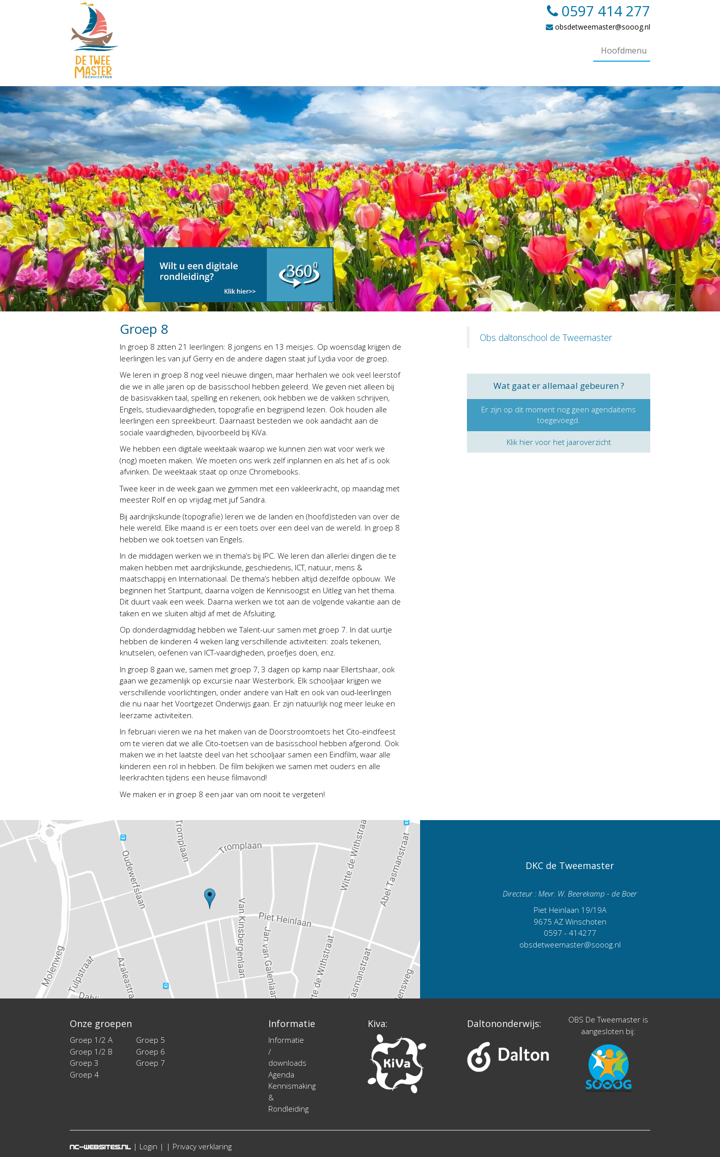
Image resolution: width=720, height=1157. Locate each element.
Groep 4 (84, 1074)
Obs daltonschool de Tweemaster (546, 337)
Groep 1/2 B (91, 1051)
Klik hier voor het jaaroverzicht (559, 442)
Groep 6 (150, 1051)
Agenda (281, 1074)
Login (148, 1146)
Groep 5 (150, 1040)
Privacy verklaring (202, 1146)
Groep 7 (150, 1063)
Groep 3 (84, 1063)
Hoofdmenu (624, 50)
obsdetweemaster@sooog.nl (598, 27)
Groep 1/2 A (91, 1040)
